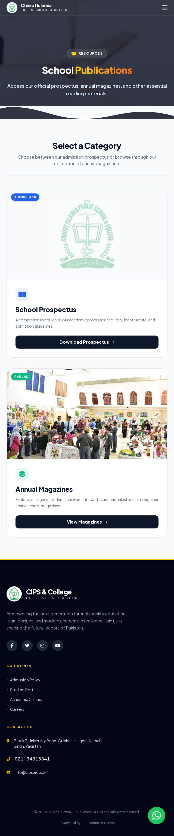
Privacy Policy (69, 823)
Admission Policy (24, 679)
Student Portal (21, 689)
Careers (15, 709)
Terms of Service (102, 823)
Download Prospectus (87, 342)
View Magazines (87, 522)
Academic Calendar (26, 699)
